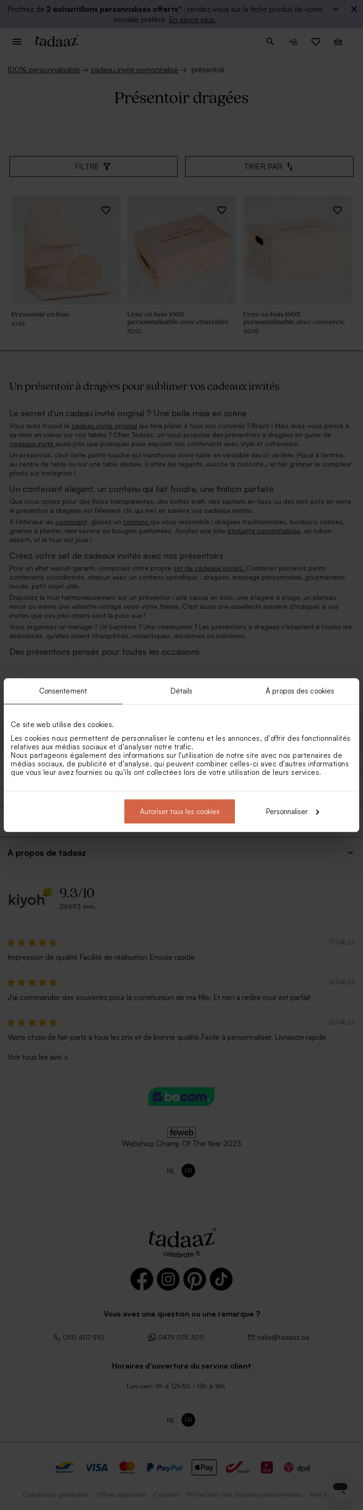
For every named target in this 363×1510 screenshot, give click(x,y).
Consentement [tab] (63, 690)
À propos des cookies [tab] (300, 690)
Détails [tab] (182, 690)
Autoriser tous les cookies (180, 811)
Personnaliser (292, 811)
